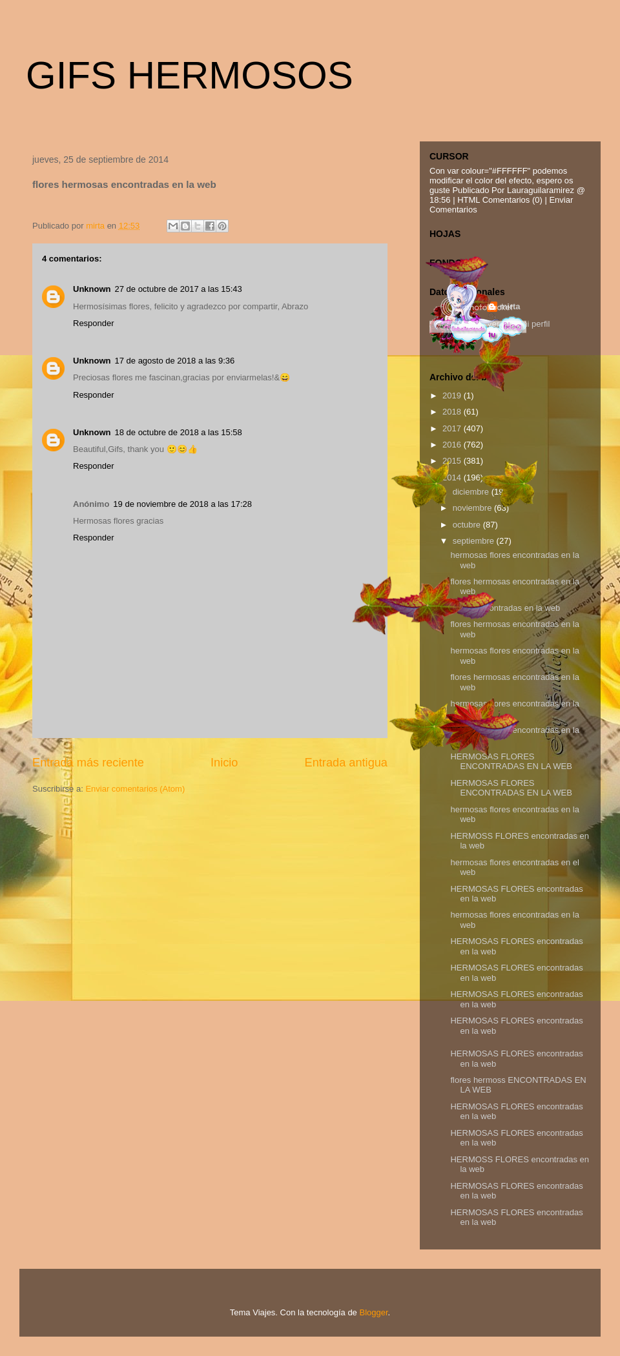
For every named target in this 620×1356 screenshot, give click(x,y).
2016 (453, 444)
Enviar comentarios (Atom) (135, 789)
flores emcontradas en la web (505, 608)
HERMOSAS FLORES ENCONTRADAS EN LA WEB (511, 762)
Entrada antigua (346, 762)
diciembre (472, 492)
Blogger (373, 1312)
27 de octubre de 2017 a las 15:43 (178, 289)
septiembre (475, 541)
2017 (453, 428)
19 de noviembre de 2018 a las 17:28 (182, 504)
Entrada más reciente (88, 762)
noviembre (473, 508)
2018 (453, 411)
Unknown (92, 289)
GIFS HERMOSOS (189, 75)
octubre (468, 524)
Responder (93, 323)
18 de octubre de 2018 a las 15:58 (178, 432)
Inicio (224, 762)
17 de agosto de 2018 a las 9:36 (175, 360)
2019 (453, 395)
